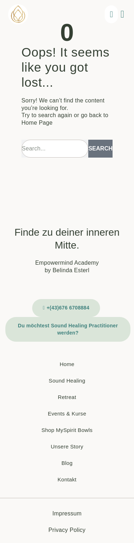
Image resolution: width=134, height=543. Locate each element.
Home (67, 364)
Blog (67, 463)
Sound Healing (67, 381)
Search (100, 148)
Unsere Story (67, 446)
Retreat (67, 397)
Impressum (67, 513)
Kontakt (67, 479)
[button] (122, 14)
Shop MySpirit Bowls (67, 430)
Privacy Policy (67, 530)
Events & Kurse (67, 413)
